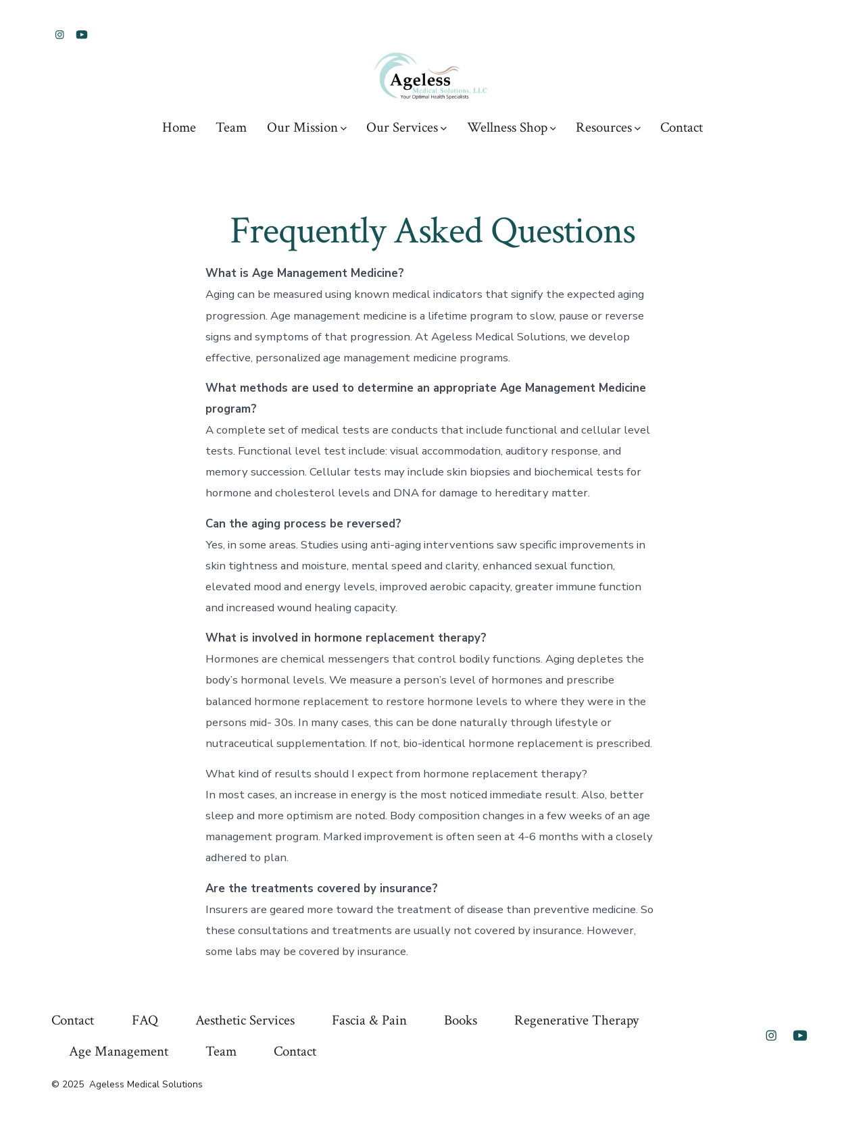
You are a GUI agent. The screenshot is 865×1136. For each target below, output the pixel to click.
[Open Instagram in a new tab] (59, 34)
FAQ (145, 1020)
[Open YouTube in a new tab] (82, 34)
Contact (681, 127)
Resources (608, 127)
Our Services (406, 127)
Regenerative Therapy (576, 1020)
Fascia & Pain (369, 1020)
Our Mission (307, 127)
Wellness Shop (511, 127)
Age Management (118, 1051)
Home (179, 127)
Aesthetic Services (245, 1020)
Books (460, 1020)
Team (231, 127)
